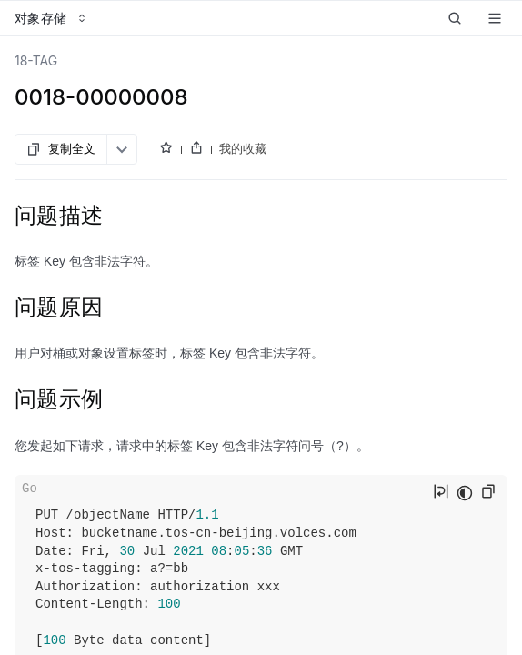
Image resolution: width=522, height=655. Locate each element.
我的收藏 (242, 148)
